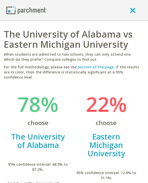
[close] (133, 10)
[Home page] (26, 10)
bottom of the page (96, 67)
